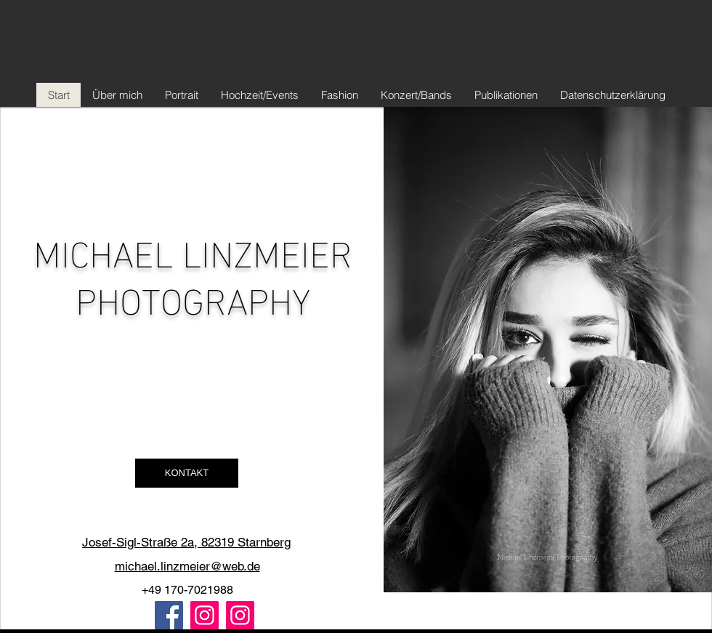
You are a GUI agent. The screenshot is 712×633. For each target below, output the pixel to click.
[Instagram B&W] (240, 615)
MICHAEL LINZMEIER (192, 250)
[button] (186, 473)
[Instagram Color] (204, 615)
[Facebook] (169, 615)
